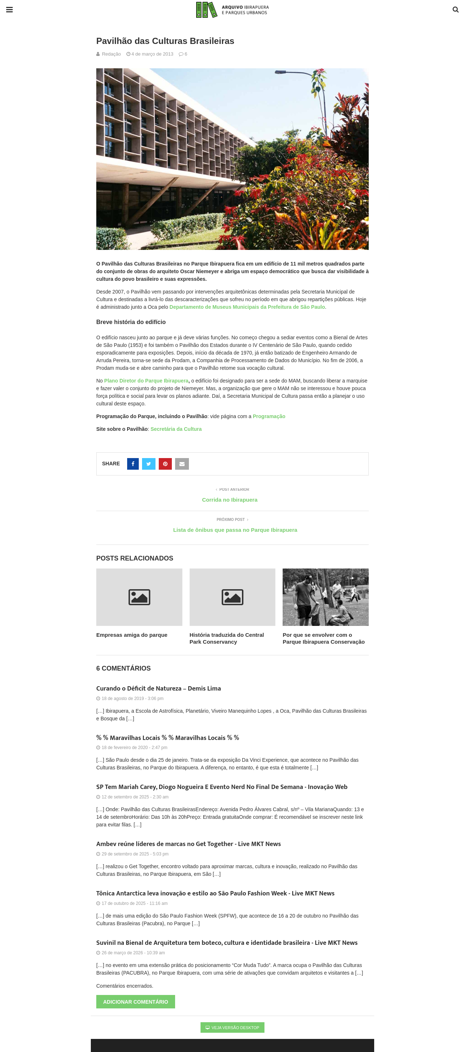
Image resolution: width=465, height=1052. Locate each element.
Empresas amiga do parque (131, 635)
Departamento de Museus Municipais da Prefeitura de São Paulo (247, 307)
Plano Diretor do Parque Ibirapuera (146, 381)
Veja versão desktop (232, 1027)
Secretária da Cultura (176, 429)
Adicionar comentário (135, 1002)
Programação (269, 416)
